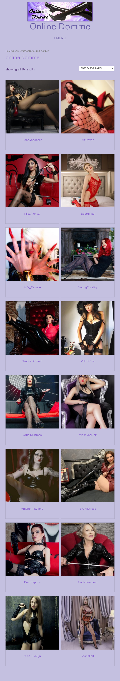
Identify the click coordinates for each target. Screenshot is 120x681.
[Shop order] (96, 68)
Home (9, 51)
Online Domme (60, 26)
